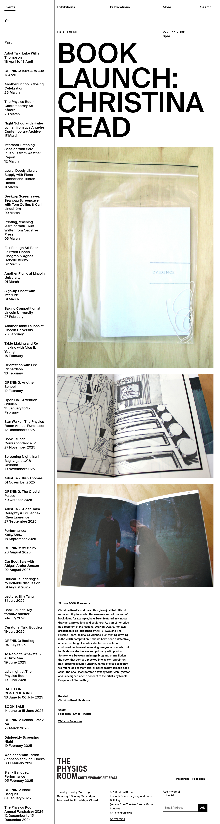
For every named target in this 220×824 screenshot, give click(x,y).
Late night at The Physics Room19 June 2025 (18, 676)
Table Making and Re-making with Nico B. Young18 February (21, 349)
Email (76, 714)
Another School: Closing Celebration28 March (24, 88)
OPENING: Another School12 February (19, 386)
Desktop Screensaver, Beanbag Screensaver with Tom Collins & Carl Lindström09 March (23, 204)
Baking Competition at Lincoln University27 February (22, 312)
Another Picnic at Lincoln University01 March (24, 277)
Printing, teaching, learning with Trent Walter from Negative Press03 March (21, 230)
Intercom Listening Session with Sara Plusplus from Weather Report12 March (22, 153)
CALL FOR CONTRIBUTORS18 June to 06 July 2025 (23, 693)
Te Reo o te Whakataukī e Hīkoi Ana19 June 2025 (23, 658)
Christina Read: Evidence (74, 700)
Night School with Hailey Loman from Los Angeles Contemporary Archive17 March (24, 129)
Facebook (64, 714)
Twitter (87, 714)
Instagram (182, 779)
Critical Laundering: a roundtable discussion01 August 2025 (22, 583)
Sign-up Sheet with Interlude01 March (19, 295)
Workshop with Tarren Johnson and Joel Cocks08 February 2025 (24, 759)
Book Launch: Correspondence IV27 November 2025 (20, 443)
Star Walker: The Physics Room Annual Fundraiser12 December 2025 (24, 426)
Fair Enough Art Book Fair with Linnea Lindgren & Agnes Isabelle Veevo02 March (21, 256)
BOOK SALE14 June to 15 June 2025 (23, 708)
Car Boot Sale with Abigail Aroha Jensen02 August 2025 (21, 565)
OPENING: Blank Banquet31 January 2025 (17, 794)
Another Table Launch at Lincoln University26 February (24, 330)
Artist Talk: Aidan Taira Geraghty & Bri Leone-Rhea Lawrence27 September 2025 (22, 515)
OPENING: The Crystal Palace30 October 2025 (22, 495)
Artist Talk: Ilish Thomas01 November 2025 (23, 480)
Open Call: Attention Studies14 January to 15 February (20, 406)
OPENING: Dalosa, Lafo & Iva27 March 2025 (24, 724)
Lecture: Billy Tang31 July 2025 (19, 598)
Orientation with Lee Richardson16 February (20, 369)
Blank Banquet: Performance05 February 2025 (18, 776)
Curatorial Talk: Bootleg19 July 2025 (23, 629)
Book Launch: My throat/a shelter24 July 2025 (18, 614)
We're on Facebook (70, 721)
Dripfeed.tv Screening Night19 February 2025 (21, 741)
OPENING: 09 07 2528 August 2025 (20, 550)
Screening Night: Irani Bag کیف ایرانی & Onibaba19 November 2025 (21, 463)
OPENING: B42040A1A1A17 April (24, 73)
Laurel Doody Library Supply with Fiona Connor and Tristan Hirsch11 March (20, 179)
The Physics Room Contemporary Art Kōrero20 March (19, 108)
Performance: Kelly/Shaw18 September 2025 (20, 535)
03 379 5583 (117, 819)
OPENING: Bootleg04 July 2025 (19, 643)
